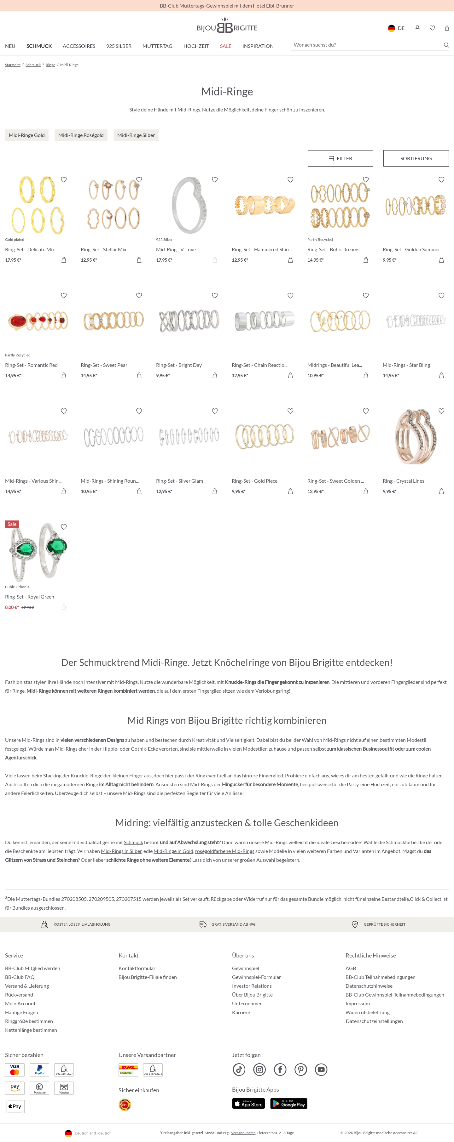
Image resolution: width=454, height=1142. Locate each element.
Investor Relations (252, 986)
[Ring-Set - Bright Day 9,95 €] (189, 336)
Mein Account (20, 1003)
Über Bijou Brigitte (252, 994)
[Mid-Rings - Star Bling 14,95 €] (416, 336)
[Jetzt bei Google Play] (288, 1102)
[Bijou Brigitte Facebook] (280, 1069)
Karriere (241, 1012)
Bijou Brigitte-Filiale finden (148, 977)
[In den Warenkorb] (63, 259)
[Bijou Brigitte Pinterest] (301, 1069)
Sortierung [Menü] (416, 158)
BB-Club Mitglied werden (32, 968)
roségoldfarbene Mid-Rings (224, 851)
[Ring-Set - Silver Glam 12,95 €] (189, 452)
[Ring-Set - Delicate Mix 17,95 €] (38, 220)
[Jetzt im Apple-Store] (248, 1102)
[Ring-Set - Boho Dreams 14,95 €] (340, 220)
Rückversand (19, 994)
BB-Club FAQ (20, 977)
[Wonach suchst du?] (370, 44)
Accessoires (79, 46)
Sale (225, 46)
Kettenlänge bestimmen (31, 1030)
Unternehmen (247, 1003)
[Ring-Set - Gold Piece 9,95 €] (265, 452)
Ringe (18, 691)
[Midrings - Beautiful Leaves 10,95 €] (340, 336)
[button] (417, 28)
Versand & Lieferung (27, 986)
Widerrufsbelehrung (368, 1012)
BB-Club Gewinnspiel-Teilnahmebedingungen (395, 994)
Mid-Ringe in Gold (173, 851)
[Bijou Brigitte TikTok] (239, 1069)
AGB (351, 968)
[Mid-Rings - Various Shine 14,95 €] (38, 452)
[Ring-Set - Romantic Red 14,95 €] (38, 336)
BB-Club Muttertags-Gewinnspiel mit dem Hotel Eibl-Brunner (227, 6)
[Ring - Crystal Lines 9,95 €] (416, 452)
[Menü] (340, 158)
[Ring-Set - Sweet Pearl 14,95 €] (114, 336)
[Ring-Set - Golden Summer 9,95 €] (416, 220)
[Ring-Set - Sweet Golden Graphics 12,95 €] (340, 452)
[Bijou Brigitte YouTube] (321, 1069)
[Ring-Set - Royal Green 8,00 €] (38, 568)
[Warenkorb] (447, 28)
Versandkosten (243, 1132)
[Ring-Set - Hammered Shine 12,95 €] (265, 220)
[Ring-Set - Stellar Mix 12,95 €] (114, 220)
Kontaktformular (137, 968)
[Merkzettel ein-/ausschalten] (63, 179)
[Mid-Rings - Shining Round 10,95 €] (114, 452)
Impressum (358, 1003)
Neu (10, 46)
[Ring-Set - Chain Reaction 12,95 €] (265, 336)
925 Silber (118, 46)
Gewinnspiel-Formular (256, 977)
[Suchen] (446, 45)
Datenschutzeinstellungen (374, 1021)
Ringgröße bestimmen (29, 1021)
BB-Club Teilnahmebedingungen (381, 977)
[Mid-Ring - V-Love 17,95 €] (189, 220)
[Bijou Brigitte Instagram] (260, 1069)
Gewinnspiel (245, 968)
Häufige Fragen (21, 1012)
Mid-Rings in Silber (121, 851)
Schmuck (39, 46)
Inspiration (258, 46)
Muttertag (157, 46)
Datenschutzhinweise (369, 986)
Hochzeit (196, 46)
